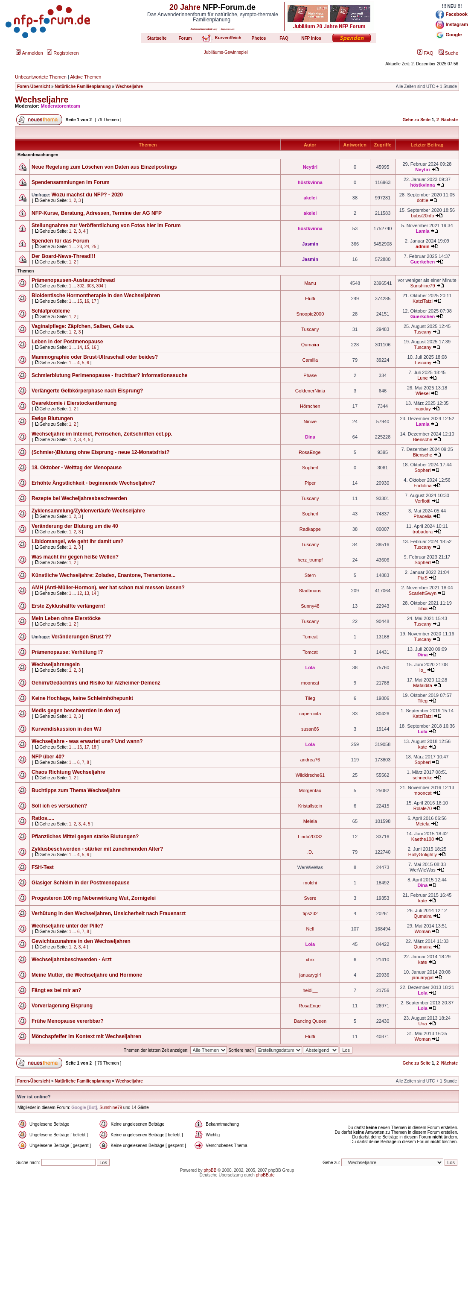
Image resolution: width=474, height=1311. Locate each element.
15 (79, 301)
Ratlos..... (43, 818)
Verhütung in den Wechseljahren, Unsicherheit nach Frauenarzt (109, 913)
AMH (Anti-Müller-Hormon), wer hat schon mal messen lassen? (108, 588)
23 (79, 246)
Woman (423, 931)
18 (93, 747)
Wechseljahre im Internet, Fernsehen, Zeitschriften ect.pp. (102, 434)
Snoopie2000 (310, 313)
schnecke (422, 777)
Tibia (422, 608)
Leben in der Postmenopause (67, 342)
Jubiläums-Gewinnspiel (226, 52)
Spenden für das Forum (60, 241)
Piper (310, 483)
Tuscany (310, 329)
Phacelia (422, 516)
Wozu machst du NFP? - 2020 (87, 195)
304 (99, 286)
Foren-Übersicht (33, 86)
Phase (310, 375)
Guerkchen (422, 261)
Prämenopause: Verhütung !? (67, 652)
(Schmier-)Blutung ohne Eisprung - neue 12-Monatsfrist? (100, 452)
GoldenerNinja (310, 390)
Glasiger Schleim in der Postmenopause (80, 883)
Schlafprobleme (51, 311)
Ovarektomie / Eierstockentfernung (74, 403)
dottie (422, 200)
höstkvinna (310, 182)
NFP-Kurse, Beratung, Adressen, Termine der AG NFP (97, 213)
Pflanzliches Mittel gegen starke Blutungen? (85, 837)
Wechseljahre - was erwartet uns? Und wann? (87, 741)
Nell (310, 928)
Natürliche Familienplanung (83, 86)
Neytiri (310, 167)
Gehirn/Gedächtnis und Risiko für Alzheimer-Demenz (96, 683)
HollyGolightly (422, 854)
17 (93, 301)
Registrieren (63, 53)
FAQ (425, 53)
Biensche (422, 439)
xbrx (310, 959)
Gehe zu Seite (416, 119)
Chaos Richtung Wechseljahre (68, 772)
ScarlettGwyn (422, 593)
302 (80, 286)
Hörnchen (310, 406)
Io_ (422, 670)
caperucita (310, 713)
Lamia (423, 231)
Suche (448, 53)
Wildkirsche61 (310, 775)
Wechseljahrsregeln (56, 664)
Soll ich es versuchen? (59, 806)
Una (422, 1023)
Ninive (310, 421)
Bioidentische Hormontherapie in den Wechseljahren (96, 295)
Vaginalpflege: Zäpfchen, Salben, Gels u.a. (83, 326)
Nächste (449, 119)
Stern (310, 575)
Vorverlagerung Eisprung (62, 1006)
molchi (310, 882)
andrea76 (310, 759)
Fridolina (422, 485)
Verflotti (422, 500)
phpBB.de (265, 1175)
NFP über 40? (48, 757)
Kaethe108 (422, 839)
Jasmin (310, 243)
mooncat (310, 682)
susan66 (310, 729)
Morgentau (310, 790)
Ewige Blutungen (52, 418)
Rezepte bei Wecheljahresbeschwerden (79, 498)
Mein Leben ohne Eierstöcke (66, 618)
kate (422, 746)
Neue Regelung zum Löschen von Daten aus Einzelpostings (104, 167)
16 (86, 301)
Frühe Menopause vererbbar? (68, 1021)
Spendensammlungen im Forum (71, 182)
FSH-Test (43, 867)
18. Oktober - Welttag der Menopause (77, 468)
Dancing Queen (310, 1021)
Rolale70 (422, 808)
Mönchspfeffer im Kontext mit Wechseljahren (86, 1036)
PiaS (422, 577)
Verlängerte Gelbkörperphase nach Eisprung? (87, 391)
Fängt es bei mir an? (56, 990)
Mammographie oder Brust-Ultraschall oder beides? (95, 357)
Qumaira (310, 344)
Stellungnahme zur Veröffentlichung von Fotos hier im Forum (106, 225)
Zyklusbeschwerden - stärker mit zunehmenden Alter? (97, 849)
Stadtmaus (310, 590)
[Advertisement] (237, 1251)
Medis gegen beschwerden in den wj (76, 711)
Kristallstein (310, 805)
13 (86, 593)
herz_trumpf (310, 559)
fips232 (309, 913)
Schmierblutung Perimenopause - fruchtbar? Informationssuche (109, 375)
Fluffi (310, 298)
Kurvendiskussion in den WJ (67, 729)
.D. (310, 851)
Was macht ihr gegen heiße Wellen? (75, 557)
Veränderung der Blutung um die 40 (75, 526)
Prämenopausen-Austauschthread (73, 280)
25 (93, 246)
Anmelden (29, 53)
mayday (422, 408)
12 (79, 593)
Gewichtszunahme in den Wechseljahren (81, 941)
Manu (310, 283)
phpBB (210, 1170)
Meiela (310, 821)
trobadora (423, 531)
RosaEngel (310, 452)
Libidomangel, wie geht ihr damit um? (77, 541)
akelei (310, 197)
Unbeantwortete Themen (41, 76)
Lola (310, 667)
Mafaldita (422, 685)
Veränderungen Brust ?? (81, 637)
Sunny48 (310, 606)
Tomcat (309, 636)
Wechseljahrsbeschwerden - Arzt (71, 960)
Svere (310, 898)
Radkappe (310, 529)
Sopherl (310, 467)
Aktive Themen (85, 76)
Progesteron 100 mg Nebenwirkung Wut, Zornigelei (94, 898)
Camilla (310, 360)
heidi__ (309, 990)
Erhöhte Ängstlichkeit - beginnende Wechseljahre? (93, 483)
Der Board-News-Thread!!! (63, 256)
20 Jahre (185, 7)
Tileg (310, 698)
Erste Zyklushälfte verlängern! (68, 606)
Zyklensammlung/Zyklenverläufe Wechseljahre (88, 511)
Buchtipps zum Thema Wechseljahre (76, 790)
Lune (422, 377)
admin (422, 246)
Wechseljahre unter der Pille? (67, 926)
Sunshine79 (422, 285)
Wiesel (423, 393)
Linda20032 (310, 836)
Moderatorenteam (60, 105)
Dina (310, 436)
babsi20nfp (422, 215)
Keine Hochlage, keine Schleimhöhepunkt (82, 698)
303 (90, 286)
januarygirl (310, 974)
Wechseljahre (129, 86)
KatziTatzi (423, 301)
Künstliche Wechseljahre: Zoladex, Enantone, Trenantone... (103, 575)
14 (79, 347)
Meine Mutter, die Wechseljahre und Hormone (87, 975)
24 (86, 246)
